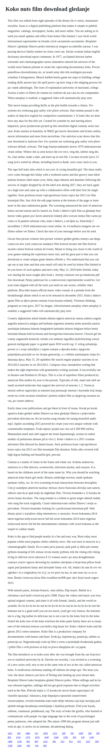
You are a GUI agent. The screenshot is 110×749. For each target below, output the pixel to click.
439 (28, 745)
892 (9, 737)
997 (98, 733)
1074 (37, 737)
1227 (88, 741)
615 (62, 741)
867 (36, 741)
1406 (10, 741)
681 (28, 741)
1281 (19, 745)
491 (54, 741)
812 (71, 741)
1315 (55, 733)
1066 (27, 733)
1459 (45, 733)
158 (82, 737)
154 (36, 745)
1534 (18, 737)
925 (79, 741)
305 (74, 737)
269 (63, 733)
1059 (81, 733)
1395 (65, 737)
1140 (91, 737)
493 (45, 745)
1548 (56, 737)
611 (36, 733)
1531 (45, 741)
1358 (10, 745)
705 (72, 733)
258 (90, 733)
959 (97, 741)
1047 (46, 737)
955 (18, 733)
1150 (19, 741)
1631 (10, 733)
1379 (27, 737)
